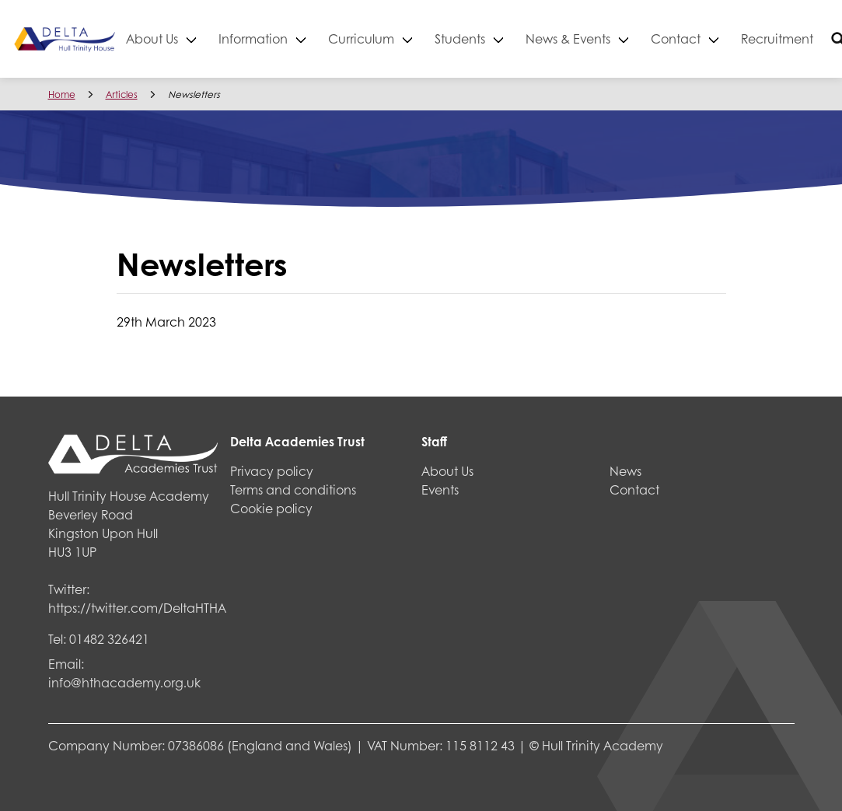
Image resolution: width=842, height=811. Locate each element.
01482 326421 (109, 639)
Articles (122, 94)
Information (305, 38)
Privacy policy (271, 471)
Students (512, 38)
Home (61, 94)
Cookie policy (271, 508)
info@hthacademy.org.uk (124, 682)
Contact (728, 38)
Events (440, 489)
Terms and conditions (293, 489)
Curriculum (413, 38)
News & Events (620, 38)
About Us (204, 38)
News (625, 471)
